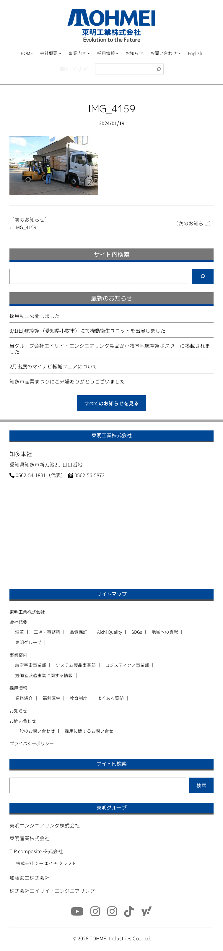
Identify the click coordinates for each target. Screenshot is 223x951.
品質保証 (78, 632)
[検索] (158, 69)
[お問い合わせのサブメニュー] (179, 53)
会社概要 (18, 621)
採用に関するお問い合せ (89, 731)
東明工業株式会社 (27, 611)
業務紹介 (24, 698)
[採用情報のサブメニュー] (117, 53)
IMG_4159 (25, 227)
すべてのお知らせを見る (111, 403)
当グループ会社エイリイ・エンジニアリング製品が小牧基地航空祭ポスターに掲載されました (109, 349)
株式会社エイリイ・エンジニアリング (52, 890)
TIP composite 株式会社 (36, 851)
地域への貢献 (165, 632)
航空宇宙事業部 (30, 665)
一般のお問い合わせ (35, 731)
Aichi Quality (109, 632)
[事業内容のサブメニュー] (88, 53)
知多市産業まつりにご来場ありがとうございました (67, 381)
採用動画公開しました (34, 316)
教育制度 (78, 698)
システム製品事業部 (76, 665)
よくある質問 (110, 698)
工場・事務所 (47, 632)
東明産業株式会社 (29, 838)
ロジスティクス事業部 (127, 665)
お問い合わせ (22, 720)
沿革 (19, 632)
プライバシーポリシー (31, 743)
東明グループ (28, 642)
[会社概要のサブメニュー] (60, 53)
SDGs (136, 632)
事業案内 (18, 654)
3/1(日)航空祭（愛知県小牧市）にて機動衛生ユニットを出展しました (87, 331)
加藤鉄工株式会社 (29, 877)
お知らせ (18, 710)
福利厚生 (51, 698)
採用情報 (18, 688)
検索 (201, 785)
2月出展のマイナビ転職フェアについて (53, 366)
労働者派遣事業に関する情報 (44, 675)
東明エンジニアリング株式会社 (44, 825)
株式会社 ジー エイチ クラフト (46, 863)
